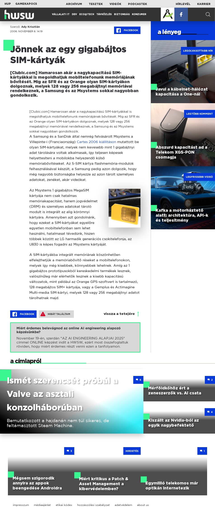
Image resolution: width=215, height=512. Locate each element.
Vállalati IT (61, 14)
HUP (8, 3)
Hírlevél (183, 4)
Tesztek (96, 4)
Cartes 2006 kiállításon (96, 142)
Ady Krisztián (30, 27)
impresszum (21, 504)
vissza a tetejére (119, 314)
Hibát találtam (55, 314)
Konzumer (139, 14)
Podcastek (137, 4)
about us (143, 504)
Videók (115, 4)
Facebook (127, 30)
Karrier (203, 4)
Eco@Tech (86, 14)
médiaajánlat (42, 504)
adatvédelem (123, 504)
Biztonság (122, 14)
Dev (74, 14)
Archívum (74, 4)
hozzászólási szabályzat (93, 504)
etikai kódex (64, 504)
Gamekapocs (26, 3)
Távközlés (104, 14)
